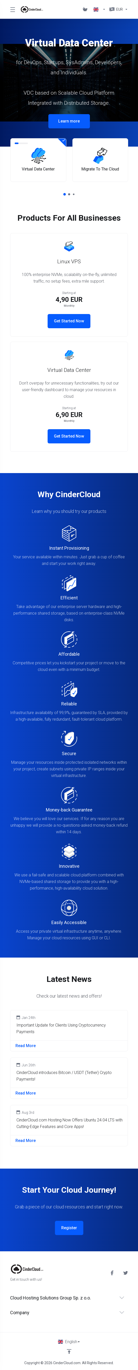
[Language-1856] (99, 9)
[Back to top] (69, 1351)
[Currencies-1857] (118, 9)
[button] (64, 194)
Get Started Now (69, 321)
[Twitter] (125, 1273)
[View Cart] (86, 9)
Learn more (69, 121)
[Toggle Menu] (12, 9)
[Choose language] (69, 1342)
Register (69, 1227)
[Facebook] (113, 1273)
